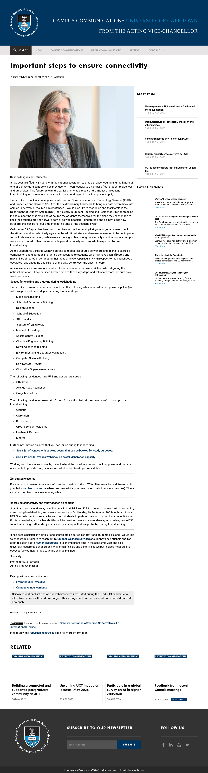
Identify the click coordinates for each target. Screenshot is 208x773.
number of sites (32, 488)
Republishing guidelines (131, 769)
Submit (129, 744)
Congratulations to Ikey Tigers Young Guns (166, 138)
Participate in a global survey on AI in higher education (124, 690)
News (39, 50)
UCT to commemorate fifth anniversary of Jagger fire (170, 169)
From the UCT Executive (30, 582)
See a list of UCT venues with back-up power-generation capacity (55, 457)
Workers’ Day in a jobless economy (170, 199)
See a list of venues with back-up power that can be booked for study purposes (64, 450)
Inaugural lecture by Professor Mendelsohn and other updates (169, 123)
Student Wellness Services (73, 538)
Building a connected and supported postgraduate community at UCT (31, 690)
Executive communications (28, 656)
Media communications (106, 50)
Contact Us (156, 50)
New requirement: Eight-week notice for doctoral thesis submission (170, 108)
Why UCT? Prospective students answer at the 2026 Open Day (175, 236)
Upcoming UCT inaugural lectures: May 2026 (79, 688)
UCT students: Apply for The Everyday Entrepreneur (171, 274)
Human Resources (47, 542)
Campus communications (67, 50)
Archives (135, 50)
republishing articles (42, 632)
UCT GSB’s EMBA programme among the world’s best (176, 218)
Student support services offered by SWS (166, 154)
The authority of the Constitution (169, 255)
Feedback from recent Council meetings (171, 688)
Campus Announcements (31, 587)
